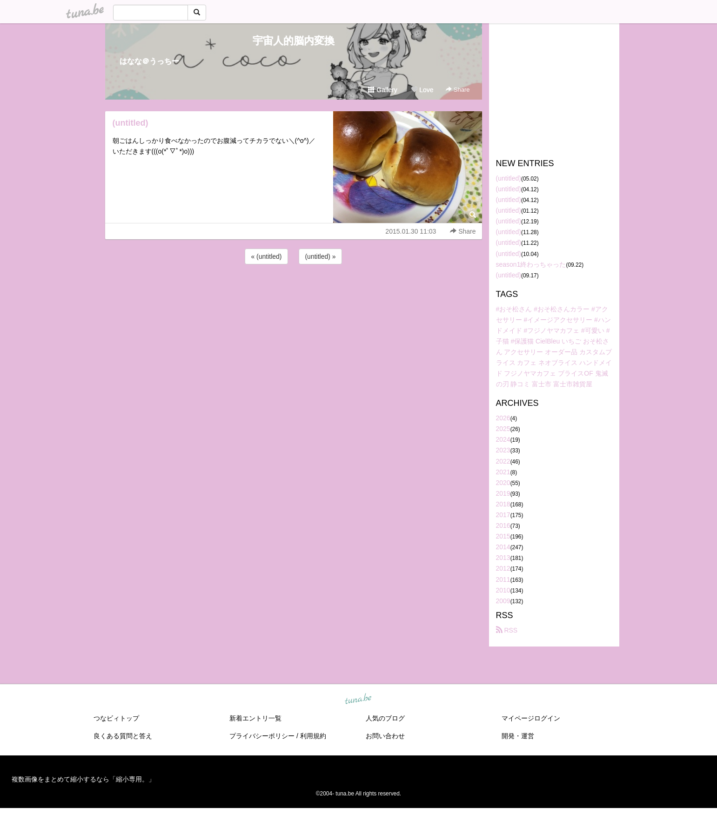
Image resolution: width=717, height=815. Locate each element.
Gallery (382, 90)
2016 (503, 525)
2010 (503, 590)
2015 (503, 536)
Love (422, 90)
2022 (503, 461)
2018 (503, 504)
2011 (503, 579)
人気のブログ (385, 718)
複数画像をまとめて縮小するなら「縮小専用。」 (83, 779)
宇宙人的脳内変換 (294, 41)
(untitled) (130, 123)
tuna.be (358, 699)
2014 (503, 547)
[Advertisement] (293, 291)
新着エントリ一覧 (255, 718)
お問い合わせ (385, 736)
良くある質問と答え (123, 736)
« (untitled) (266, 256)
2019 (503, 493)
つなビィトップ (116, 718)
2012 (503, 568)
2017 (503, 515)
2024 (503, 439)
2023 (503, 450)
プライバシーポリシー (262, 736)
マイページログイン (531, 718)
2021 (503, 472)
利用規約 (313, 736)
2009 (503, 601)
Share (457, 89)
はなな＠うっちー (149, 61)
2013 (503, 557)
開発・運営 (518, 736)
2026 (503, 418)
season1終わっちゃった (531, 264)
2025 (503, 428)
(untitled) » (320, 256)
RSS (507, 630)
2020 (503, 482)
